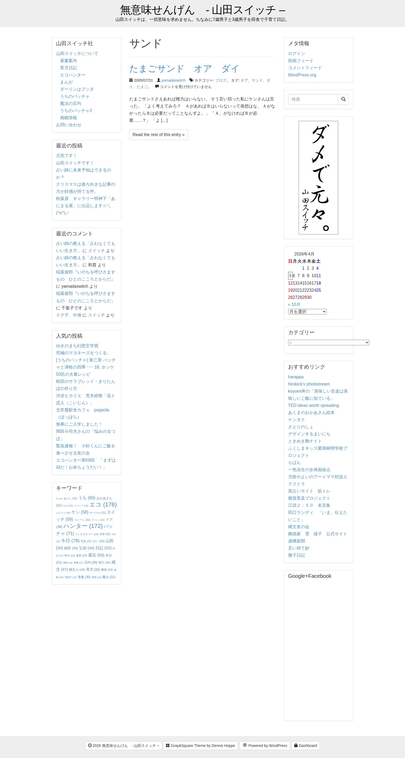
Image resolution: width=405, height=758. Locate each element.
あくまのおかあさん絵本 (311, 412)
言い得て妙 (298, 548)
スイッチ (96, 250)
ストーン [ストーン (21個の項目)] (82, 519)
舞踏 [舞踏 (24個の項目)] (107, 569)
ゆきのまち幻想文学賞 (77, 345)
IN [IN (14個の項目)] (59, 498)
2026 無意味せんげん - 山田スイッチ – (123, 745)
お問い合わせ (68, 125)
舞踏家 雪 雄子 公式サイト (317, 534)
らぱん (294, 462)
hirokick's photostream (309, 384)
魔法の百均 (70, 103)
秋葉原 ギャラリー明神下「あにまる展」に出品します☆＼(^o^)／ (85, 205)
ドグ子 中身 (68, 315)
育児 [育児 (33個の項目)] (93, 569)
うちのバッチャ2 (76, 110)
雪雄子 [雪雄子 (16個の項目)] (71, 577)
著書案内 (68, 60)
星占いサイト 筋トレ (309, 491)
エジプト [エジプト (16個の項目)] (63, 512)
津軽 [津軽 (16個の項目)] (67, 562)
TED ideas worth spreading (313, 405)
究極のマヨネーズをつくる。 (83, 353)
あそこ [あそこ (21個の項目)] (70, 498)
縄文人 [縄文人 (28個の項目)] (77, 569)
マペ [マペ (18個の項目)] (93, 534)
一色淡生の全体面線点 (309, 469)
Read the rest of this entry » (159, 134)
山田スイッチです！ (75, 163)
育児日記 (68, 68)
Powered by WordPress (264, 745)
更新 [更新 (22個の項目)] (81, 555)
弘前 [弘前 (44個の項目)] (86, 548)
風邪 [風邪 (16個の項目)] (96, 577)
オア (244, 80)
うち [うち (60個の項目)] (86, 498)
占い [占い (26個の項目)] (99, 541)
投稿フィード (301, 60)
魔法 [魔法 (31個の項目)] (108, 577)
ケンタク (296, 419)
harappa (296, 377)
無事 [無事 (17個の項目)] (79, 562)
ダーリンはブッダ (77, 89)
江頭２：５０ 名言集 (309, 505)
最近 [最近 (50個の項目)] (96, 555)
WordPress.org (302, 75)
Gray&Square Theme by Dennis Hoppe (200, 745)
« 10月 (294, 304)
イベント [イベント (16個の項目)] (81, 505)
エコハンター (72, 75)
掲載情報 (68, 117)
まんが (66, 82)
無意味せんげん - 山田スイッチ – (202, 10)
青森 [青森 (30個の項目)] (84, 577)
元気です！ (66, 155)
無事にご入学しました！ (79, 424)
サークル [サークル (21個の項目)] (98, 512)
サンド (257, 80)
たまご (142, 87)
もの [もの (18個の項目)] (68, 505)
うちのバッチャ (75, 96)
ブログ (220, 80)
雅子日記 (296, 555)
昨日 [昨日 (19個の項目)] (70, 555)
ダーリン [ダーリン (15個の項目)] (97, 520)
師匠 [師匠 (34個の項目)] (71, 548)
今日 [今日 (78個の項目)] (70, 540)
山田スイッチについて (77, 53)
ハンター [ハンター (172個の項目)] (83, 526)
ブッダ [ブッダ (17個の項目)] (81, 534)
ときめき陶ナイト (305, 441)
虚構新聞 (296, 541)
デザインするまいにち (309, 434)
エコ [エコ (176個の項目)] (103, 504)
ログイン (296, 53)
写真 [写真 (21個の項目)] (86, 541)
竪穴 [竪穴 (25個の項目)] (105, 562)
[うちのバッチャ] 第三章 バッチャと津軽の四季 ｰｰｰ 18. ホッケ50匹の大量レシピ (86, 367)
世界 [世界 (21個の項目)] (105, 534)
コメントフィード (305, 68)
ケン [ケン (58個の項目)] (79, 512)
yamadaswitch (174, 80)
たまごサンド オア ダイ (184, 68)
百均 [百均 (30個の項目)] (91, 562)
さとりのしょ (301, 427)
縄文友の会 (298, 526)
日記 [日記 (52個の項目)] (103, 548)
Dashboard (305, 745)
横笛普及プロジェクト (309, 498)
